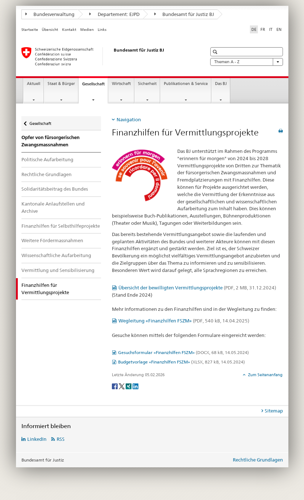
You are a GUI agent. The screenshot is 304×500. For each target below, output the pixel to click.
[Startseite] (106, 56)
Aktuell (33, 83)
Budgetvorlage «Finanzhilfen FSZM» (181, 362)
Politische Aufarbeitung (47, 159)
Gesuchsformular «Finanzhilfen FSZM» (183, 352)
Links (102, 30)
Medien (87, 30)
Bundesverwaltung (50, 14)
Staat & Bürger (61, 83)
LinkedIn (36, 439)
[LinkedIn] (135, 386)
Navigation (129, 119)
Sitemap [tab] (274, 411)
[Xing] (129, 386)
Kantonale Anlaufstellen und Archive (53, 207)
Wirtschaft (121, 83)
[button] (215, 52)
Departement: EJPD (114, 14)
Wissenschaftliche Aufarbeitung (56, 255)
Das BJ (221, 83)
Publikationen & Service (186, 83)
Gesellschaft (95, 86)
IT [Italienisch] (270, 29)
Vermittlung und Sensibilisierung (57, 270)
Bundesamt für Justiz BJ (184, 14)
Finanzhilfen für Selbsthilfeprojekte (60, 226)
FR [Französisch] (262, 29)
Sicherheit (147, 83)
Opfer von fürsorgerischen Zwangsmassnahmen (50, 141)
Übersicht (50, 30)
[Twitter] (122, 386)
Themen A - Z (246, 61)
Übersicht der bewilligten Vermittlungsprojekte (197, 287)
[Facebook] (115, 386)
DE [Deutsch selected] (253, 29)
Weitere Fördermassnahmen (52, 240)
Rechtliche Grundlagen (46, 174)
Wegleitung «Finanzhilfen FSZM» (183, 321)
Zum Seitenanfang (265, 374)
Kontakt (69, 30)
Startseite (29, 30)
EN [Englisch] (278, 29)
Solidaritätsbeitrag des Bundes (54, 189)
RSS (61, 439)
